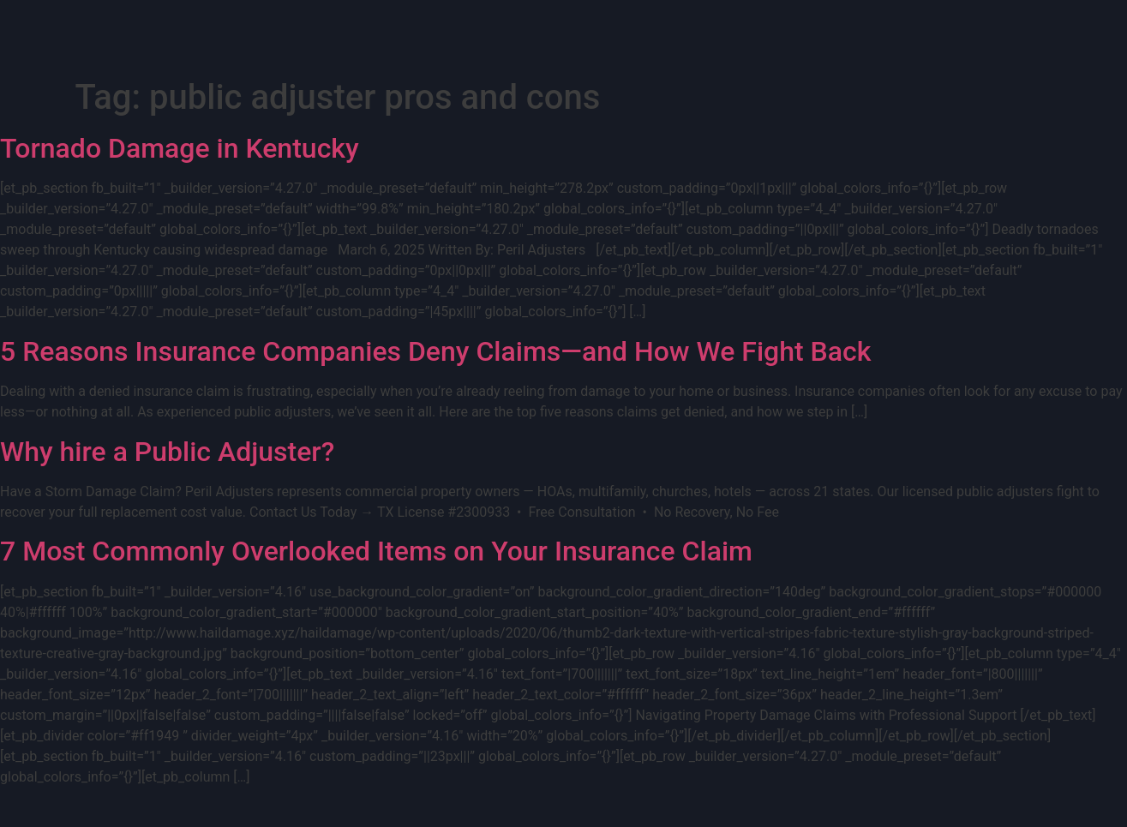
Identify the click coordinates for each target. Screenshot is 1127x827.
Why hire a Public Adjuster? (167, 451)
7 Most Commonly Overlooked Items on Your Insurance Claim (376, 551)
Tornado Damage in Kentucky (179, 148)
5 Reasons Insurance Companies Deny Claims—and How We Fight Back (435, 351)
